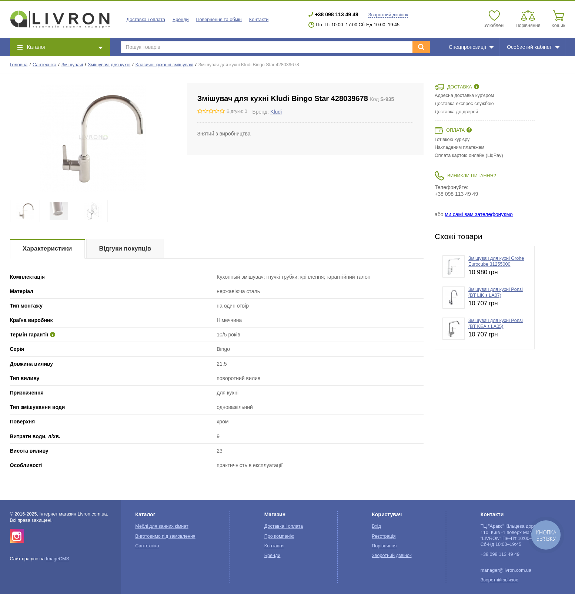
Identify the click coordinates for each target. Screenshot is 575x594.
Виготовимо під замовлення (165, 536)
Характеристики (47, 248)
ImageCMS (57, 558)
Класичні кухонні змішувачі (164, 64)
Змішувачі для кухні (109, 64)
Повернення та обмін (219, 19)
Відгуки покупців (125, 248)
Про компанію (279, 536)
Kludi (276, 112)
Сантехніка (44, 64)
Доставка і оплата (146, 19)
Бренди (181, 19)
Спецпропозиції (471, 47)
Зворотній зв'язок (499, 580)
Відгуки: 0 (237, 111)
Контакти (258, 19)
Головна (19, 64)
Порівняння (384, 545)
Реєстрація (383, 536)
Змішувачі (72, 64)
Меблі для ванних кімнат (161, 526)
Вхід (376, 526)
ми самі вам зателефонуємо (478, 214)
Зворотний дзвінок (388, 14)
